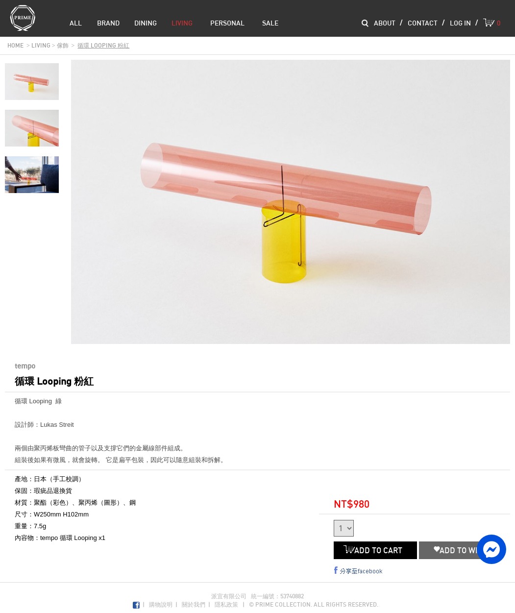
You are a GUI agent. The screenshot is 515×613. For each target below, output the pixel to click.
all (76, 23)
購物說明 (160, 604)
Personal (227, 23)
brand (108, 23)
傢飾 (63, 45)
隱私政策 (226, 604)
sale (270, 23)
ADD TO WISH (461, 550)
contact (423, 23)
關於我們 (193, 604)
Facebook (136, 605)
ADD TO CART (375, 550)
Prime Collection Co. (22, 18)
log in (460, 23)
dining (145, 23)
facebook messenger (491, 549)
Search (365, 23)
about (384, 23)
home (15, 45)
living (182, 23)
